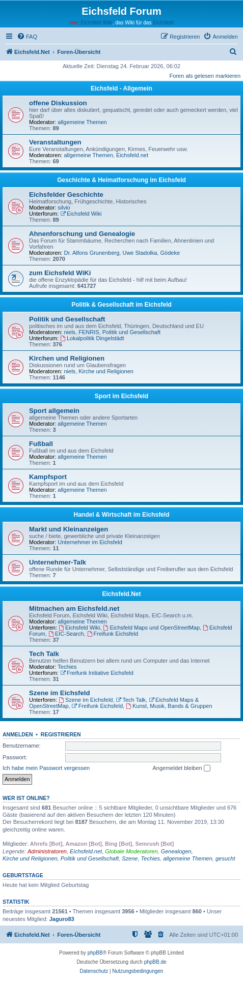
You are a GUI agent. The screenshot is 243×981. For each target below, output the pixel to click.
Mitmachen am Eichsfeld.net (74, 608)
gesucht (225, 858)
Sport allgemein (54, 410)
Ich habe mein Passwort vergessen (46, 768)
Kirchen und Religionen (66, 358)
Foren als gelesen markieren (205, 76)
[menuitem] (27, 37)
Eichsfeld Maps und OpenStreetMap (151, 628)
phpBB (95, 953)
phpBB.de (155, 962)
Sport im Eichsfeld (121, 396)
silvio (64, 207)
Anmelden (18, 734)
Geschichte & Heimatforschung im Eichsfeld (121, 180)
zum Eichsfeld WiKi (60, 273)
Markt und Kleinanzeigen (68, 529)
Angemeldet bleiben (181, 768)
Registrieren (61, 734)
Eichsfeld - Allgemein (121, 88)
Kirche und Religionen (105, 371)
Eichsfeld (163, 22)
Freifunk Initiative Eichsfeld (96, 673)
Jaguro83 (61, 919)
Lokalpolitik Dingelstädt (92, 338)
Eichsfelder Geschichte (66, 194)
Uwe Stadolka (139, 253)
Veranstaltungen (55, 142)
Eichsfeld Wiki (96, 22)
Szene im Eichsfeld (59, 693)
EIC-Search (66, 634)
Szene (130, 858)
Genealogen (176, 851)
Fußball (41, 444)
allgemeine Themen (82, 122)
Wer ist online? (26, 798)
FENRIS (88, 332)
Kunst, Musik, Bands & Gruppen (169, 706)
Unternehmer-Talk (57, 562)
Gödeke (170, 253)
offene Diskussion (58, 103)
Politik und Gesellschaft (67, 319)
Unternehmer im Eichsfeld (90, 542)
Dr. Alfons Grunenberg (92, 253)
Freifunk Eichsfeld (112, 634)
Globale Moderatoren (131, 851)
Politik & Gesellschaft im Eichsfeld (121, 304)
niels (70, 332)
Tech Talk (44, 654)
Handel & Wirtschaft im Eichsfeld (122, 514)
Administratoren (47, 851)
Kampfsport (48, 477)
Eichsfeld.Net (121, 594)
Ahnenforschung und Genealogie (82, 233)
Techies (67, 667)
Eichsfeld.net (132, 155)
